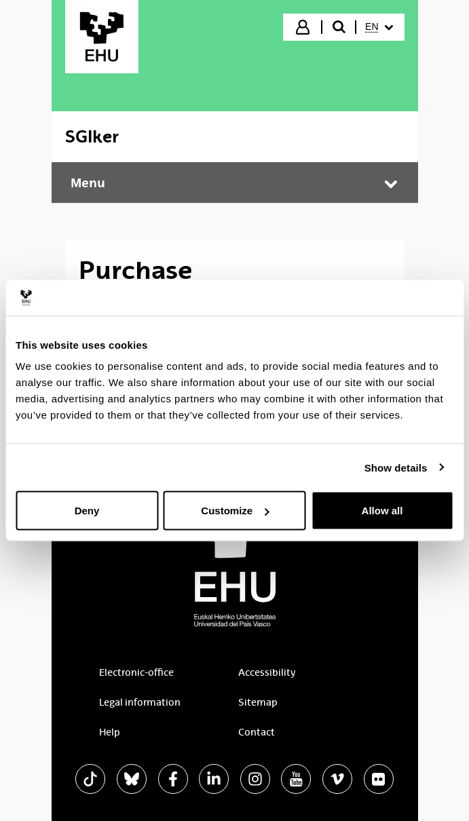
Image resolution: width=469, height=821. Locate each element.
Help (109, 732)
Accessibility (266, 672)
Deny (87, 510)
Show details (396, 467)
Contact (256, 732)
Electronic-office (136, 672)
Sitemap (258, 702)
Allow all (382, 510)
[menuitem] (378, 27)
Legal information (140, 702)
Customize (235, 510)
